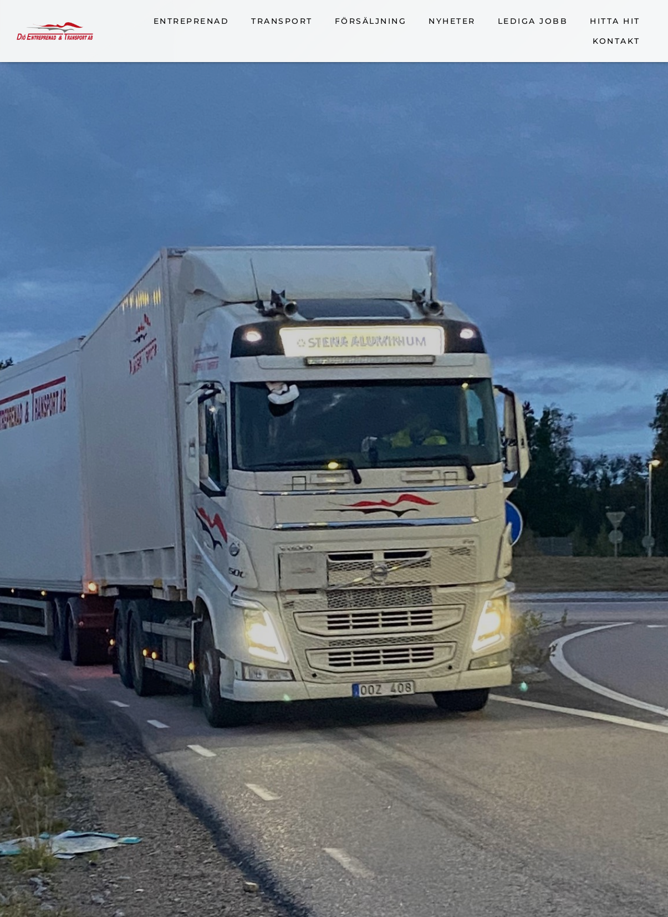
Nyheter (452, 21)
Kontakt (616, 41)
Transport (282, 21)
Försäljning (371, 21)
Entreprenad (192, 21)
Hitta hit (615, 21)
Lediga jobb (533, 21)
